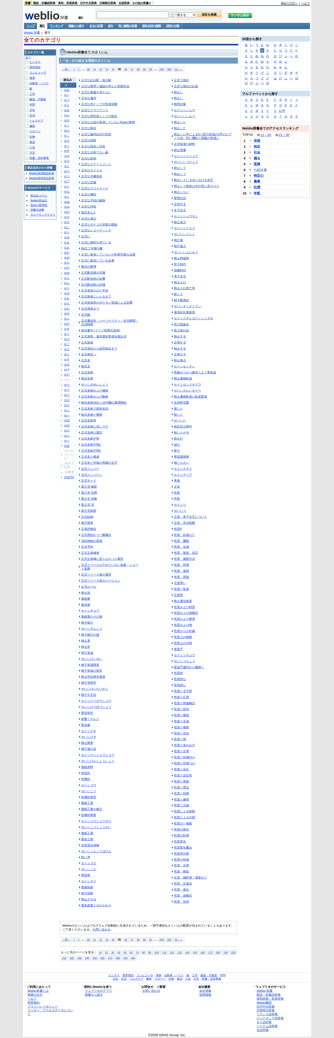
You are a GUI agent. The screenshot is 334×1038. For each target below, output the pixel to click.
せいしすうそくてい (187, 306)
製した (178, 408)
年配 (257, 193)
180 (218, 952)
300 (169, 69)
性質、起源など (184, 535)
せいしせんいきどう (187, 390)
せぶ (67, 410)
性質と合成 (181, 721)
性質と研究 (181, 709)
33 (106, 69)
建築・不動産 (37, 99)
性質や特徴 (181, 859)
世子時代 (180, 264)
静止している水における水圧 (193, 180)
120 (172, 952)
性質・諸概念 (183, 895)
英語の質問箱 (38, 205)
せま (67, 242)
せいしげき (88, 737)
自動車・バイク (39, 83)
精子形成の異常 (91, 670)
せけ (67, 130)
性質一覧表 (181, 589)
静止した (180, 122)
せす (67, 150)
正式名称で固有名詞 (94, 408)
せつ (67, 176)
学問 (32, 104)
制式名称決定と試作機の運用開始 (103, 402)
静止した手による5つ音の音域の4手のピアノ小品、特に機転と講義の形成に (203, 136)
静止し (178, 92)
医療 (257, 164)
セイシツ (180, 504)
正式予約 (87, 546)
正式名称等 (88, 420)
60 (131, 952)
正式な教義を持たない (96, 92)
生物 (32, 136)
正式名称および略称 (94, 396)
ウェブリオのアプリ (98, 991)
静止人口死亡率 (184, 288)
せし (67, 146)
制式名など (88, 212)
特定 (257, 146)
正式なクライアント (94, 110)
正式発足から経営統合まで (99, 348)
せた (67, 166)
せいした (180, 420)
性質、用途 (181, 577)
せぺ (67, 440)
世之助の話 (181, 330)
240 (87, 957)
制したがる (181, 432)
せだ (67, 374)
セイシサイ (88, 881)
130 (179, 952)
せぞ (67, 369)
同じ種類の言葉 (127, 26)
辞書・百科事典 (39, 158)
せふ (67, 227)
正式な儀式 (88, 98)
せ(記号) (69, 477)
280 (118, 957)
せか (67, 115)
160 (202, 952)
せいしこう (88, 791)
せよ (67, 278)
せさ (67, 141)
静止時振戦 (181, 258)
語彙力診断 (37, 209)
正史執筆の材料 (184, 144)
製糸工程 (87, 839)
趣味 (32, 126)
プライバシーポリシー (43, 1006)
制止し (178, 98)
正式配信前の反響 (93, 278)
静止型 (85, 647)
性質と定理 (181, 751)
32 (100, 69)
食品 (32, 142)
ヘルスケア (36, 120)
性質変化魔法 (183, 847)
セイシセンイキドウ (187, 384)
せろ (67, 303)
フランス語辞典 (267, 1014)
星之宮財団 (88, 511)
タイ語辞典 (264, 1022)
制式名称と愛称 (91, 414)
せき (67, 120)
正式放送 (87, 342)
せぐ (67, 334)
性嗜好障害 (88, 815)
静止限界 (87, 743)
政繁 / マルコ (90, 719)
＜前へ (66, 69)
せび (67, 405)
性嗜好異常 (88, 797)
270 (110, 957)
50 (125, 952)
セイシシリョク (184, 228)
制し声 (85, 857)
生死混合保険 (90, 845)
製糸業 (85, 605)
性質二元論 (181, 805)
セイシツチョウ (184, 655)
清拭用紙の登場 (91, 541)
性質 (177, 492)
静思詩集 (180, 104)
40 (150, 69)
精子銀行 (87, 622)
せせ (67, 156)
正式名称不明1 (91, 444)
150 (195, 952)
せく (67, 125)
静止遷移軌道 (183, 378)
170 (210, 952)
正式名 (85, 360)
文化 (32, 110)
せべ (67, 415)
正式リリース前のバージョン (100, 580)
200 (233, 952)
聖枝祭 (85, 875)
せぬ (67, 202)
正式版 (85, 314)
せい (67, 95)
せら (67, 283)
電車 (32, 78)
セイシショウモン (186, 216)
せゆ (67, 273)
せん (67, 318)
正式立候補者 (90, 553)
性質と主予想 (183, 691)
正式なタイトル (91, 170)
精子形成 (87, 653)
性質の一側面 (183, 823)
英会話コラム (38, 195)
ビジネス (35, 62)
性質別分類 (181, 853)
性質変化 (180, 841)
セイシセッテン (184, 366)
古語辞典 (124, 3)
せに (67, 196)
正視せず (180, 354)
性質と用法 (181, 787)
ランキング (56, 26)
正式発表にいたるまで (96, 296)
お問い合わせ (102, 929)
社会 (257, 152)
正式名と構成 (90, 456)
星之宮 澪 (87, 504)
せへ (67, 232)
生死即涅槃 (181, 402)
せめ (67, 257)
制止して (180, 174)
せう (67, 100)
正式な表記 (88, 218)
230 (79, 957)
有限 (257, 141)
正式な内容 (88, 206)
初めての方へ (289, 3)
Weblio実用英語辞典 (41, 178)
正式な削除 (88, 140)
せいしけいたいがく (94, 689)
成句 (110, 26)
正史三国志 (181, 80)
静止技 (85, 592)
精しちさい (181, 462)
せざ (67, 349)
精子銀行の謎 (90, 634)
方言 (32, 152)
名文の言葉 (96, 26)
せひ (67, 222)
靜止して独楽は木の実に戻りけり (196, 186)
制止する (180, 348)
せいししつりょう (186, 162)
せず (67, 359)
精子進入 (180, 246)
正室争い (180, 583)
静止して (180, 168)
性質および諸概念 (186, 613)
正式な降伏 (88, 128)
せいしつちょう (184, 661)
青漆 (177, 480)
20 (106, 952)
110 (164, 952)
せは (67, 217)
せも (67, 262)
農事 (257, 181)
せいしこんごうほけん (96, 851)
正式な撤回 (88, 194)
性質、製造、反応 (186, 553)
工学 (32, 94)
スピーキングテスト (42, 214)
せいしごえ (88, 869)
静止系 (85, 640)
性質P (178, 529)
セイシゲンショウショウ (97, 755)
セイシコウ (88, 785)
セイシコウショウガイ (96, 821)
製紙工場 (87, 833)
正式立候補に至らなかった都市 (102, 559)
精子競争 (87, 523)
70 (137, 952)
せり (67, 288)
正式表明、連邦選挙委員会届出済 (103, 336)
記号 (282, 111)
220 (72, 957)
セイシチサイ (183, 468)
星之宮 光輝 (89, 492)
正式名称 (87, 372)
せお (67, 110)
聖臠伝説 (180, 198)
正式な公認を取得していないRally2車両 (108, 122)
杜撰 (257, 187)
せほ (67, 237)
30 (88, 69)
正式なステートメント (96, 164)
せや (67, 267)
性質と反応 (181, 769)
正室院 (178, 595)
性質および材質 (184, 607)
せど (67, 395)
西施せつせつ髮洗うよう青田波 (195, 372)
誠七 (177, 444)
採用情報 (205, 994)
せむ (67, 252)
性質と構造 (181, 715)
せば (67, 400)
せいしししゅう (184, 116)
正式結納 (87, 517)
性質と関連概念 (184, 703)
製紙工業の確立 (91, 809)
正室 (177, 486)
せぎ (67, 329)
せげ (67, 339)
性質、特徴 (181, 565)
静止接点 (180, 360)
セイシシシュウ (184, 110)
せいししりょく (184, 234)
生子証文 (180, 210)
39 (144, 69)
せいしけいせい (91, 659)
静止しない (181, 192)
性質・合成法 (183, 883)
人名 (32, 147)
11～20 (265, 135)
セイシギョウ (90, 610)
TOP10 (247, 134)
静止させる (88, 899)
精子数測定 (181, 300)
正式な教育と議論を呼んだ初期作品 (105, 86)
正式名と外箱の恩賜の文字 (99, 462)
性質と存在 (181, 733)
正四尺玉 (180, 204)
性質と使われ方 (184, 745)
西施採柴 (87, 887)
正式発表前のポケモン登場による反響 (106, 302)
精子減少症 (88, 749)
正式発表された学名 (94, 290)
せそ (67, 161)
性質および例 (183, 625)
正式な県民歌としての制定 (99, 116)
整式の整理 (88, 266)
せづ (67, 384)
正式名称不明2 (91, 450)
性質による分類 (184, 817)
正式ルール (88, 586)
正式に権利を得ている (96, 242)
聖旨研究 (87, 713)
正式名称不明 (90, 438)
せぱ (67, 425)
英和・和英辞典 (67, 3)
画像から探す (76, 26)
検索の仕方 (35, 994)
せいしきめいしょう (94, 384)
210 (64, 957)
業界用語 (35, 67)
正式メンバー (90, 468)
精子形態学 (88, 682)
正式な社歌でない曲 (94, 152)
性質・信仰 (181, 901)
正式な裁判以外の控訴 (96, 134)
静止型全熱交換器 (93, 676)
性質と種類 (181, 727)
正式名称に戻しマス (94, 426)
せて (67, 181)
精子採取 (87, 893)
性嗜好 (85, 779)
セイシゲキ (88, 731)
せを (67, 313)
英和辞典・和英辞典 (270, 998)
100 (156, 952)
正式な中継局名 (91, 176)
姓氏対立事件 (183, 426)
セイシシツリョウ (186, 156)
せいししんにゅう (186, 252)
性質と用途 (181, 781)
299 (161, 69)
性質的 (178, 673)
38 (138, 69)
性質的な (180, 679)
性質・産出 (181, 889)
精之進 (178, 240)
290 (125, 957)
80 (143, 952)
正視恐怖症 (88, 529)
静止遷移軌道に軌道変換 (190, 396)
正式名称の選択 (91, 432)
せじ (67, 354)
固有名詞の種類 (151, 26)
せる (67, 293)
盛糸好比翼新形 (184, 312)
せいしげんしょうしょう (97, 761)
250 (95, 957)
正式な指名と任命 (93, 146)
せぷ (67, 435)
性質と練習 (181, 799)
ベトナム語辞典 (267, 1026)
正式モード (88, 480)
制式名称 (87, 378)
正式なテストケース (94, 188)
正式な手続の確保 (93, 200)
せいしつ (180, 511)
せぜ (67, 364)
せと (67, 186)
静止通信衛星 (183, 601)
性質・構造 (181, 871)
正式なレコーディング (96, 230)
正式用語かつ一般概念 (96, 535)
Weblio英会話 (38, 200)
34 (113, 69)
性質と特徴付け (184, 757)
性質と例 (180, 739)
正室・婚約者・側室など (190, 877)
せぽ (67, 446)
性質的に (180, 685)
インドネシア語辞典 (270, 1018)
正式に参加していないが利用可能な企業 (108, 254)
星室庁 (178, 649)
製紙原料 (87, 767)
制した (178, 414)
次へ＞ (179, 69)
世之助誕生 (181, 324)
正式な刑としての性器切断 (99, 104)
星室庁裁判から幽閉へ (189, 667)
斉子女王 (180, 276)
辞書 (28, 3)
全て (28, 57)
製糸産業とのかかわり (96, 905)
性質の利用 (181, 835)
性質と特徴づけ (184, 763)
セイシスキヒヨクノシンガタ (193, 318)
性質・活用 (181, 865)
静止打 (178, 438)
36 (125, 69)
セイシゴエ (88, 863)
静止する (180, 336)
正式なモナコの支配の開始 (99, 224)
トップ (30, 26)
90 (149, 952)
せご (67, 344)
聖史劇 (85, 725)
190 (225, 952)
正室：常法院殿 (184, 523)
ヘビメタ (260, 170)
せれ (67, 298)
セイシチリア (183, 475)
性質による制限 (184, 811)
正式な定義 (88, 182)
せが (67, 323)
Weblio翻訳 (264, 1002)
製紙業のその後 (91, 616)
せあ (67, 90)
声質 (177, 498)
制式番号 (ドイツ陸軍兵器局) (100, 330)
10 (100, 952)
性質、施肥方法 (184, 559)
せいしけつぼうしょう (96, 707)
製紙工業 (87, 803)
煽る (257, 158)
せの (67, 212)
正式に (85, 236)
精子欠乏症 (88, 695)
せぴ (67, 430)
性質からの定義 (184, 631)
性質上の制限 (183, 637)
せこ (67, 135)
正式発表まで (90, 308)
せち (67, 171)
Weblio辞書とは (38, 991)
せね (67, 206)
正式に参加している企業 (97, 260)
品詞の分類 (173, 26)
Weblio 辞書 (32, 32)
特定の (258, 175)
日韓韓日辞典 (107, 3)
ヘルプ (305, 3)
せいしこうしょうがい (96, 827)
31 (94, 69)
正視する (180, 342)
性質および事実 (184, 619)
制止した (180, 128)
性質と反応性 (183, 775)
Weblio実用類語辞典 (41, 173)
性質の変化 (181, 829)
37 (131, 69)
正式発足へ (88, 354)
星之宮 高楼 (89, 498)
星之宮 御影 (89, 486)
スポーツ (35, 131)
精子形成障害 (90, 665)
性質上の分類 (183, 643)
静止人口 (180, 282)
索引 (42, 26)
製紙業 (85, 598)
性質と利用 (181, 793)
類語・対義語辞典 (44, 3)
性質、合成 (181, 546)
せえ (67, 105)
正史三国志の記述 (186, 86)
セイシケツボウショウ (96, 701)
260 (102, 957)
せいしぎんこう (91, 628)
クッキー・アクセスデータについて (50, 1012)
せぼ (67, 420)
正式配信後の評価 (93, 272)
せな (67, 191)
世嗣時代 (180, 270)
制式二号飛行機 (91, 248)
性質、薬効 (181, 571)
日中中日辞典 (88, 3)
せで (67, 390)
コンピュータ (37, 72)
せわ (67, 308)
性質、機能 (181, 541)
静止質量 (180, 150)
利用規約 (34, 1002)
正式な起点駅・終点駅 (96, 80)
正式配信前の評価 (93, 284)
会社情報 (205, 991)
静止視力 (180, 222)
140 (187, 952)
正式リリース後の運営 (96, 574)
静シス (178, 294)
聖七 (177, 450)
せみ (67, 247)
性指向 (85, 773)
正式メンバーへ (91, 475)
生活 (32, 115)
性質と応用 (181, 697)
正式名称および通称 (94, 390)
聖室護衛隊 (181, 456)
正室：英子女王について (190, 517)
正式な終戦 (88, 158)
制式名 (85, 366)
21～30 (284, 135)
